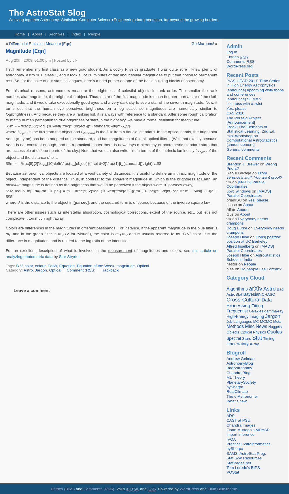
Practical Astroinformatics (248, 444)
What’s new (236, 401)
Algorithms (237, 288)
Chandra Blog (238, 373)
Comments (240, 61)
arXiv (255, 288)
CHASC (268, 294)
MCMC (266, 321)
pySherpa (234, 387)
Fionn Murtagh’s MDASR (248, 430)
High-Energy (237, 316)
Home (19, 34)
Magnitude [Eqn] (26, 51)
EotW (52, 266)
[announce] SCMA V (244, 99)
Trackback (110, 270)
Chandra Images (241, 425)
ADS (230, 416)
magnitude (125, 266)
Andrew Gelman (240, 359)
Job (229, 322)
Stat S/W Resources (244, 458)
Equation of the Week (95, 266)
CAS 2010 (235, 113)
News (261, 326)
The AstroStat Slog (47, 12)
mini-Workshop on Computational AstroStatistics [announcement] (251, 140)
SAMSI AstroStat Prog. (246, 453)
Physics (259, 332)
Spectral (233, 338)
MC (256, 322)
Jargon (41, 270)
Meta (277, 322)
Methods (235, 326)
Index (76, 34)
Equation (67, 266)
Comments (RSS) (99, 489)
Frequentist (237, 311)
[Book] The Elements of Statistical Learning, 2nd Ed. (250, 129)
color (28, 266)
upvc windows (238, 191)
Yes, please (236, 108)
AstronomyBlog (239, 363)
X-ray (254, 344)
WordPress (189, 489)
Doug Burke (236, 228)
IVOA (231, 439)
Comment (75, 270)
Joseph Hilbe (237, 237)
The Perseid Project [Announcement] (243, 120)
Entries (237, 57)
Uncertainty (237, 343)
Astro (28, 270)
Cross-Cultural (243, 300)
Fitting (257, 305)
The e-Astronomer (242, 396)
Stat (257, 338)
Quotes (274, 331)
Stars (246, 338)
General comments (243, 149)
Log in (231, 52)
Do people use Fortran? (261, 269)
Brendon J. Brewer (242, 164)
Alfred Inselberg (240, 246)
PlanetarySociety (241, 382)
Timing (268, 338)
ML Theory (235, 377)
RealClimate (237, 391)
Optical (143, 266)
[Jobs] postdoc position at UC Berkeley (253, 239)
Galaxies (256, 311)
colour (40, 266)
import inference (240, 434)
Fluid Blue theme (222, 489)
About (37, 34)
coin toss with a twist (244, 103)
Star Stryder (69, 256)
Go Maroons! (202, 44)
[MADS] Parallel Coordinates (245, 184)
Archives (56, 34)
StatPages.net (238, 463)
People (94, 34)
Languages (242, 321)
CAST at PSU (238, 420)
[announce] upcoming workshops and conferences (255, 92)
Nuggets (275, 327)
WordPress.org (239, 66)
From (254, 175)
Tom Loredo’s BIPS (243, 467)
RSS (90, 270)
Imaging (257, 316)
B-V (19, 266)
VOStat (232, 472)
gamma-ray (273, 311)
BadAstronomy (239, 368)
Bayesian (252, 294)
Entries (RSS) (63, 489)
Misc (250, 326)
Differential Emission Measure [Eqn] (40, 44)
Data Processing (249, 302)
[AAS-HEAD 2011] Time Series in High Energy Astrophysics (253, 83)
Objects (232, 332)
